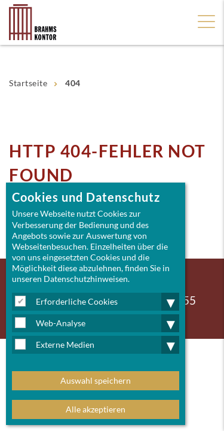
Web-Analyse (60, 323)
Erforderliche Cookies (77, 301)
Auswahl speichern (95, 380)
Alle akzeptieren (95, 409)
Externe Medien (65, 344)
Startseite (28, 83)
